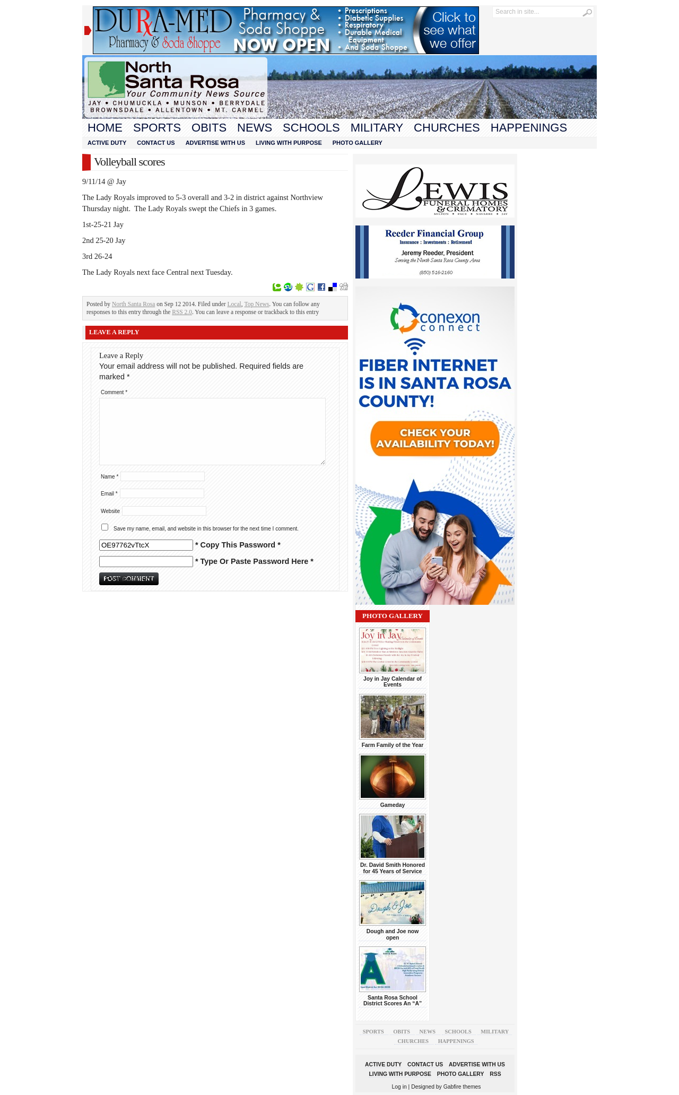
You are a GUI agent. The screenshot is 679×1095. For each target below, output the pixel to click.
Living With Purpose (289, 143)
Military (377, 127)
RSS (495, 1074)
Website (110, 511)
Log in (399, 1087)
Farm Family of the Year (393, 745)
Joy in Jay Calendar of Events (392, 682)
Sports (157, 127)
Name (109, 477)
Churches (447, 127)
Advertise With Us (215, 143)
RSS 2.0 (182, 312)
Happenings (529, 127)
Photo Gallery (357, 143)
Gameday (392, 805)
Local (234, 304)
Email (109, 494)
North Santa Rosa (133, 304)
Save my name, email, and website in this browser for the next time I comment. (206, 529)
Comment (114, 392)
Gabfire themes (462, 1087)
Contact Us (156, 143)
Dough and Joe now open (393, 934)
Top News (257, 304)
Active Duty (107, 143)
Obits (209, 127)
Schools (311, 127)
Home (105, 127)
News (254, 127)
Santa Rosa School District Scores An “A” (392, 1000)
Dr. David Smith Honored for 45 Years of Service (392, 868)
